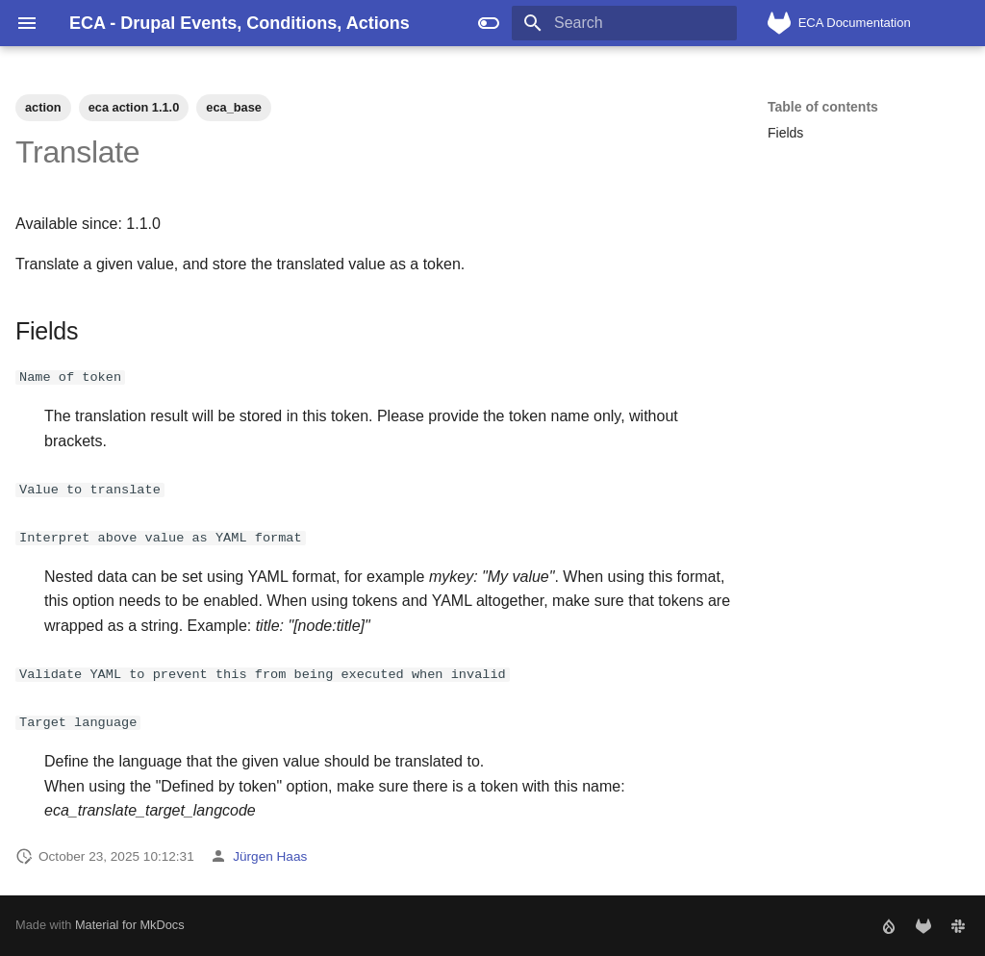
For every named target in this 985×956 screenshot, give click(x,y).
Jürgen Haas (270, 855)
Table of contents (823, 106)
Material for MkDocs (130, 925)
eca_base (234, 107)
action (43, 107)
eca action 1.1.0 (134, 107)
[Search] (624, 23)
